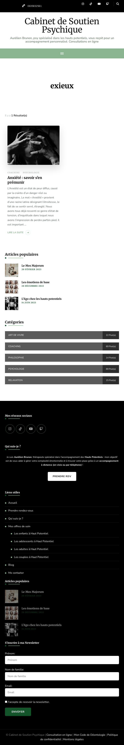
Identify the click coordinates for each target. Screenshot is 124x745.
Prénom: (10, 653)
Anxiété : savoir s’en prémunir (24, 180)
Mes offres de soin (19, 526)
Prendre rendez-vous (20, 510)
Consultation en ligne (59, 735)
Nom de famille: (14, 669)
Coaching (13, 172)
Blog (11, 565)
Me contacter (16, 573)
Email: (8, 686)
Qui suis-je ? (15, 518)
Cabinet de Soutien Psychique (62, 25)
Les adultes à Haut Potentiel (31, 549)
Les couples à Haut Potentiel (31, 557)
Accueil (12, 503)
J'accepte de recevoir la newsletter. (27, 702)
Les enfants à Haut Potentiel (31, 533)
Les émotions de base (36, 282)
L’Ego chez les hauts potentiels (42, 298)
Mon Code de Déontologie (89, 735)
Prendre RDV (62, 476)
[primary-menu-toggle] (62, 53)
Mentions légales (73, 739)
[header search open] (117, 4)
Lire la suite (15, 232)
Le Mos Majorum (33, 265)
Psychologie (31, 172)
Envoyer (18, 712)
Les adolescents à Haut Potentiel (34, 541)
